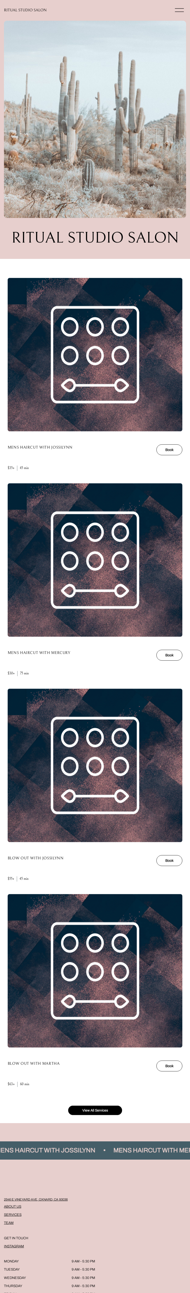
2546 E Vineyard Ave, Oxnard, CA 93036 (36, 1199)
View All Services (95, 1114)
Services (12, 1215)
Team (9, 1223)
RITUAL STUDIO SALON (25, 10)
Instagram (14, 1246)
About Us (12, 1206)
